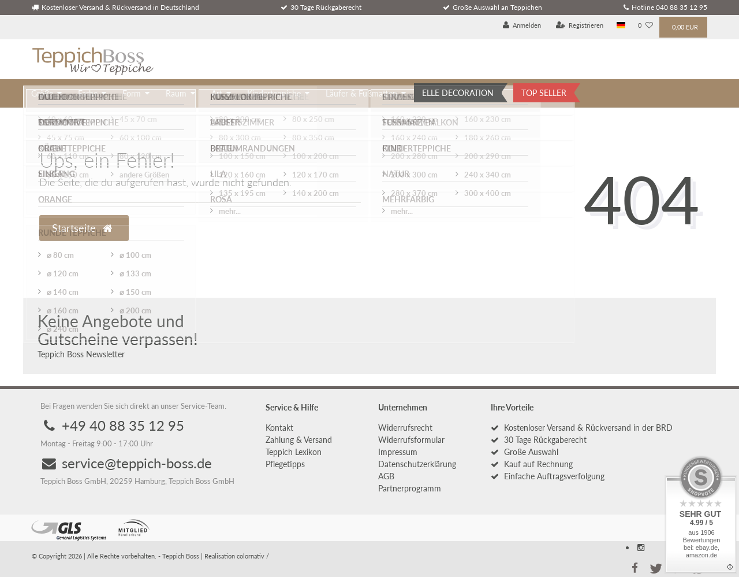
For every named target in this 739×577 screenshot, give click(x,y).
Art (216, 93)
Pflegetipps (285, 464)
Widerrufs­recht (405, 427)
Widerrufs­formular (411, 440)
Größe (42, 93)
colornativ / (253, 556)
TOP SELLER (543, 93)
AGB (386, 476)
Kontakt (279, 427)
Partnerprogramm (409, 488)
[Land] (621, 26)
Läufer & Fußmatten (361, 93)
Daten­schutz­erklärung (417, 464)
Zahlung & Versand (299, 440)
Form (131, 93)
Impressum (397, 452)
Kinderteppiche (274, 93)
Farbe (88, 93)
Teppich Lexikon (294, 452)
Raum (176, 93)
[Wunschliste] (645, 26)
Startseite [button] (82, 228)
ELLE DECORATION (458, 93)
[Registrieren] (580, 26)
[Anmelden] (522, 26)
